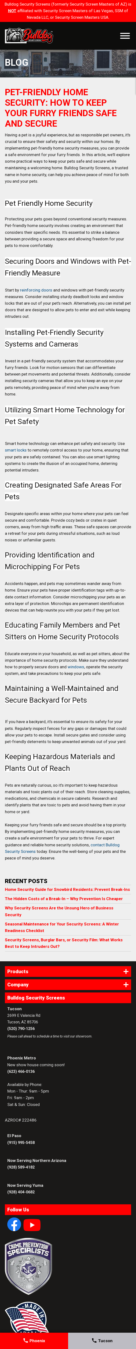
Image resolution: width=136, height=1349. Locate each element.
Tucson (102, 1340)
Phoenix (34, 1340)
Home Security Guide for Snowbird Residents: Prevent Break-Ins (67, 889)
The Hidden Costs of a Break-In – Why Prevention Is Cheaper (64, 898)
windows (76, 666)
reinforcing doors (36, 290)
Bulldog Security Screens (29, 36)
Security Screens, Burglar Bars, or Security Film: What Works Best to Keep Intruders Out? (64, 943)
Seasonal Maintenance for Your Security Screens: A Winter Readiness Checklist (62, 927)
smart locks (16, 450)
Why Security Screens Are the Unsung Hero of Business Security (59, 911)
